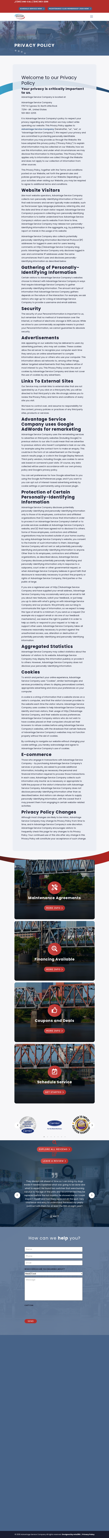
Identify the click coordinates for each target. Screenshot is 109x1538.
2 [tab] (47, 1137)
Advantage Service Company (37, 129)
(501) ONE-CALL (31, 1)
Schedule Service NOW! (32, 8)
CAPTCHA (29, 1305)
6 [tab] (61, 1137)
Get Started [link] (55, 1092)
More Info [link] (54, 908)
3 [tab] (51, 1137)
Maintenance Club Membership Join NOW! (70, 8)
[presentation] (42, 1312)
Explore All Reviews (54, 1149)
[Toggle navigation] (91, 16)
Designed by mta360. (71, 1534)
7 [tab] (65, 1137)
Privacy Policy (88, 1534)
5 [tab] (58, 1137)
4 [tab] (54, 1137)
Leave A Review (54, 1161)
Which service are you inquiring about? (45, 1269)
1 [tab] (44, 1137)
